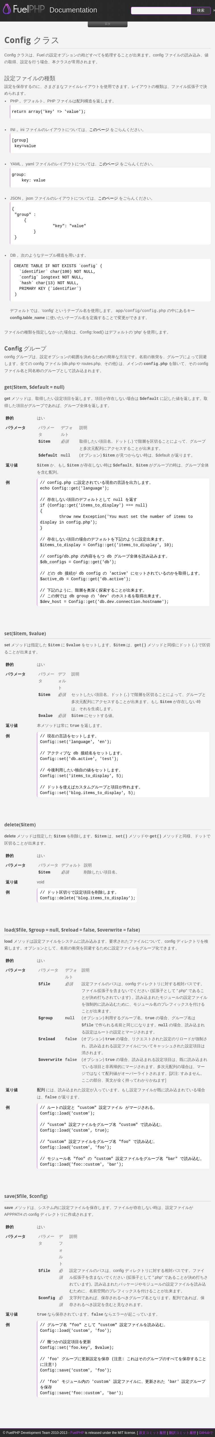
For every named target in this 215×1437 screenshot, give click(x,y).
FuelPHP (77, 1433)
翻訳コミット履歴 (182, 1433)
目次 (107, 24)
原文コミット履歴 (152, 1433)
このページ (99, 129)
